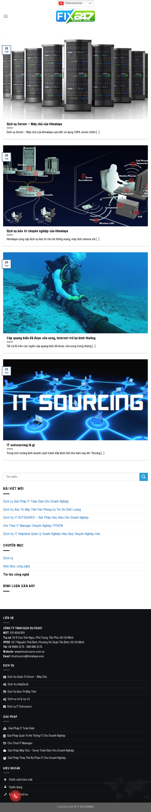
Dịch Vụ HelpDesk (15, 684)
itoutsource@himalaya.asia (27, 656)
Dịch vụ (8, 558)
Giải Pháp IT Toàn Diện (19, 728)
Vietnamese (70, 3)
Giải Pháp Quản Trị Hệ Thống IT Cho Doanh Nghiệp (34, 735)
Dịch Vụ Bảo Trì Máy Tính (19, 691)
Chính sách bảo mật (17, 780)
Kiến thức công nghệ (16, 566)
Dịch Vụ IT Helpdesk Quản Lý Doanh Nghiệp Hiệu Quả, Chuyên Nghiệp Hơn (51, 534)
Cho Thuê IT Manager (17, 743)
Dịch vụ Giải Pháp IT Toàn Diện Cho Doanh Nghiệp (36, 501)
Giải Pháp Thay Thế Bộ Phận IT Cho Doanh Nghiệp (34, 757)
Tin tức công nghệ (16, 574)
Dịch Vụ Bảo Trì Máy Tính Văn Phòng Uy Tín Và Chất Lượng (42, 510)
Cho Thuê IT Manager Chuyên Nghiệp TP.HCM (33, 526)
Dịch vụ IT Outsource (17, 706)
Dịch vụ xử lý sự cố (16, 699)
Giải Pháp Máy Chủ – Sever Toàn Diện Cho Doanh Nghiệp (38, 750)
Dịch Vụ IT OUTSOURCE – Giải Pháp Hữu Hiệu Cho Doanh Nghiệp (46, 517)
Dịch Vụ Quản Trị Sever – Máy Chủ (25, 676)
